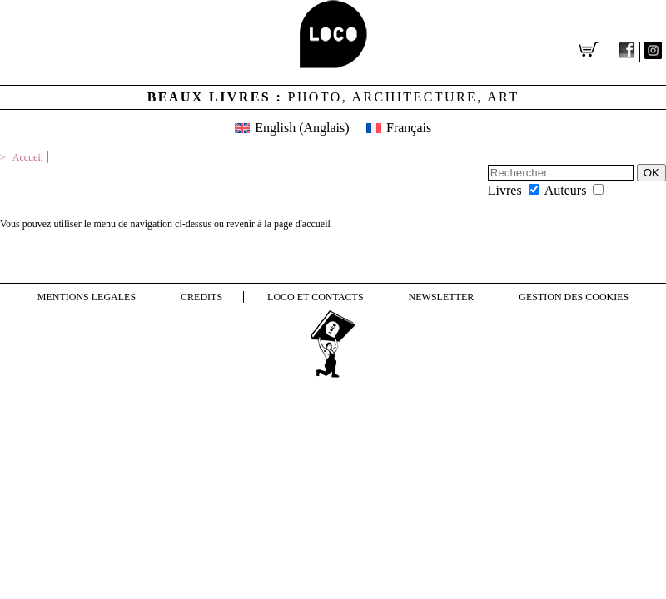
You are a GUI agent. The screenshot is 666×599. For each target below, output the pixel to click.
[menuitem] (292, 128)
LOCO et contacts (315, 297)
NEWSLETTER (442, 297)
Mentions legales (86, 297)
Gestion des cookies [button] (574, 297)
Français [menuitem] (408, 128)
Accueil (27, 157)
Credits (201, 297)
